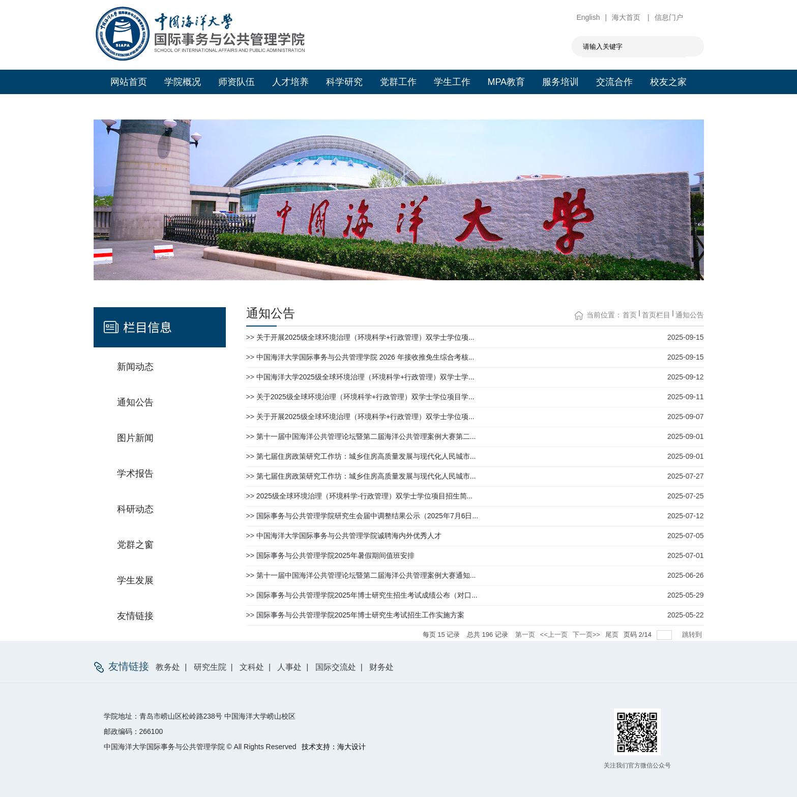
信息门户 (669, 17)
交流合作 (614, 82)
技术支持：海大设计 (334, 747)
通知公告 (689, 315)
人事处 (289, 667)
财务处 (381, 667)
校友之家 (668, 82)
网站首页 (128, 82)
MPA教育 (506, 82)
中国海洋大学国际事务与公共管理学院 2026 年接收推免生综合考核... (365, 357)
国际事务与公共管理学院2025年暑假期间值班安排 (335, 555)
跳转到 (693, 634)
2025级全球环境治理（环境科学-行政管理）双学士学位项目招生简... (364, 496)
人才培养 (290, 82)
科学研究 (344, 82)
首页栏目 (656, 315)
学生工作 (452, 82)
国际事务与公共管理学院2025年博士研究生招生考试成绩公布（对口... (367, 595)
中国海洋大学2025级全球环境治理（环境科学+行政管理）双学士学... (365, 377)
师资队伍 (236, 82)
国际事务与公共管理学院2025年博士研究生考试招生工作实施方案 (360, 615)
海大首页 (627, 17)
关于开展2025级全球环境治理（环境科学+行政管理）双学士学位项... (365, 337)
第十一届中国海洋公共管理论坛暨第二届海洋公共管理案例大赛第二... (366, 436)
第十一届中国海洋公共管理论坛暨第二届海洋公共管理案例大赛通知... (366, 575)
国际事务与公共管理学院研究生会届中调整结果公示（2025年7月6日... (367, 516)
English (588, 17)
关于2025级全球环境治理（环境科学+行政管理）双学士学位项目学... (365, 397)
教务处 (168, 667)
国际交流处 (335, 667)
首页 (630, 315)
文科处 (252, 667)
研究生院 (210, 667)
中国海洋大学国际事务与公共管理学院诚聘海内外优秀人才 (348, 536)
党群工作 (398, 82)
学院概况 (182, 82)
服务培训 (560, 82)
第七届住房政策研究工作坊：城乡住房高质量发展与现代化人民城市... (366, 456)
